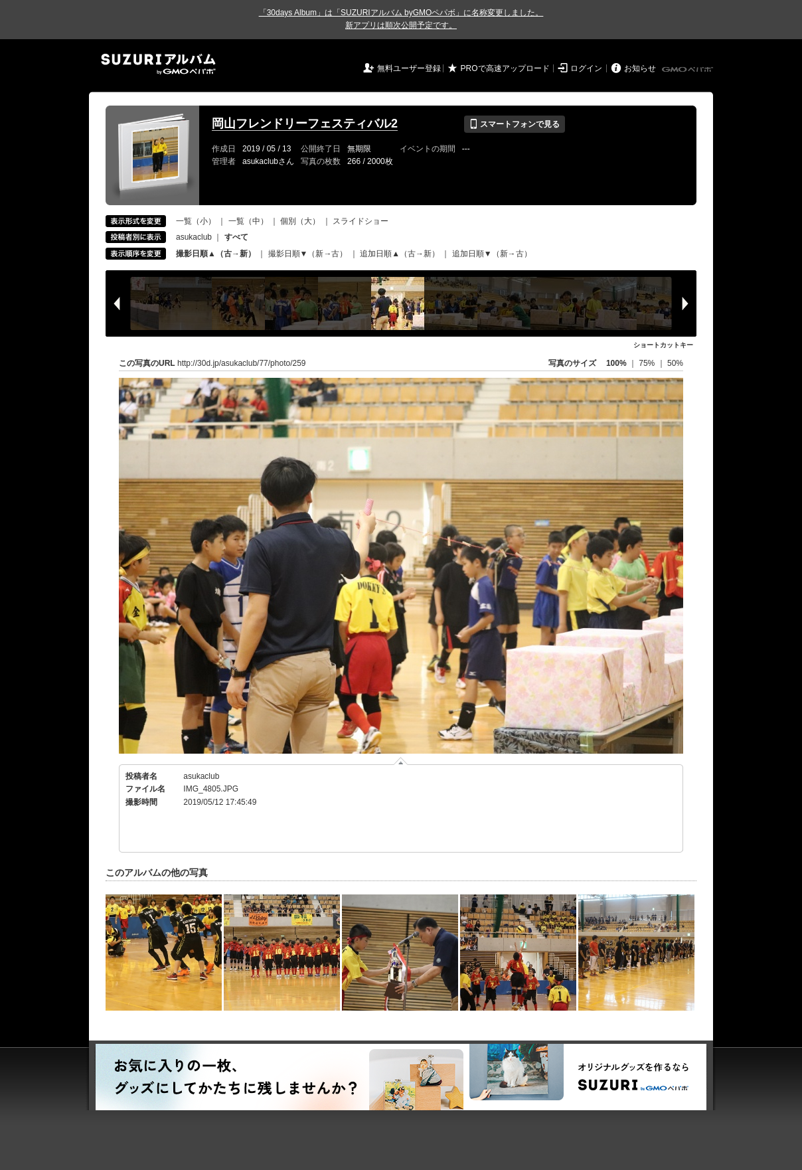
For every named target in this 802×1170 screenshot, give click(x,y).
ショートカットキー (663, 345)
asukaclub (194, 237)
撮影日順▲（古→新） (216, 253)
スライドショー (360, 221)
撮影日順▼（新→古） (308, 253)
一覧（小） (196, 221)
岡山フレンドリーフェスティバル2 (305, 123)
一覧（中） (248, 221)
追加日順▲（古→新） (400, 253)
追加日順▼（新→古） (492, 253)
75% (648, 363)
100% (616, 363)
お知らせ (640, 68)
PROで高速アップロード (505, 68)
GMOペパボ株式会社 (688, 69)
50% (675, 363)
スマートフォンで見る (514, 124)
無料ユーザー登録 (409, 68)
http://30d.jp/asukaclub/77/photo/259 (241, 363)
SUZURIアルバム (158, 64)
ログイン (586, 68)
